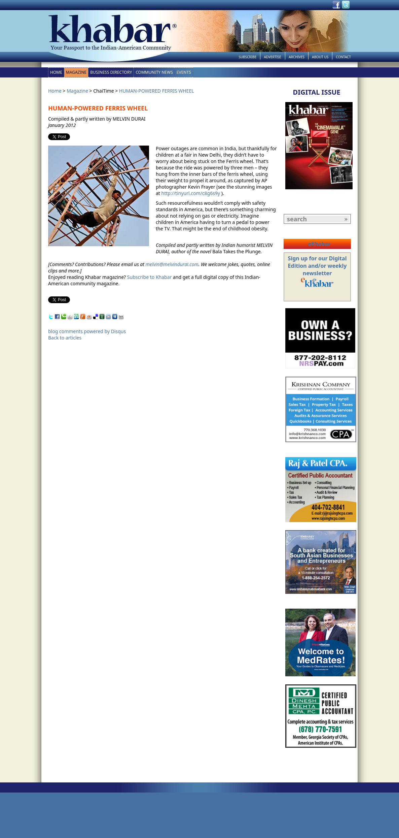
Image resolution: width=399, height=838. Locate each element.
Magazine (76, 72)
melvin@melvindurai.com (172, 264)
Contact (343, 57)
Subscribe (247, 57)
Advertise (272, 57)
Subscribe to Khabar (149, 277)
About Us (320, 57)
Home (56, 72)
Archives (296, 57)
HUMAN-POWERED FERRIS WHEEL (156, 91)
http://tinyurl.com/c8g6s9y (190, 193)
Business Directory (111, 72)
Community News (154, 72)
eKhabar (319, 244)
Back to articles (64, 337)
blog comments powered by (87, 331)
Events (184, 72)
